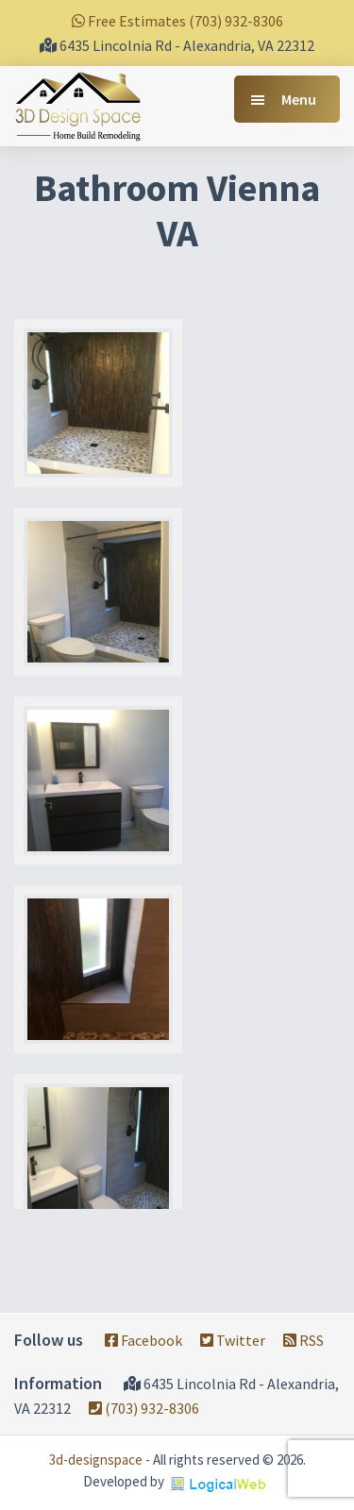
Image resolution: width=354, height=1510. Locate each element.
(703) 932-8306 (144, 1408)
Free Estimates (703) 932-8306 (177, 20)
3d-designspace (96, 1459)
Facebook (143, 1340)
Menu (298, 99)
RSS (303, 1340)
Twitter (232, 1340)
